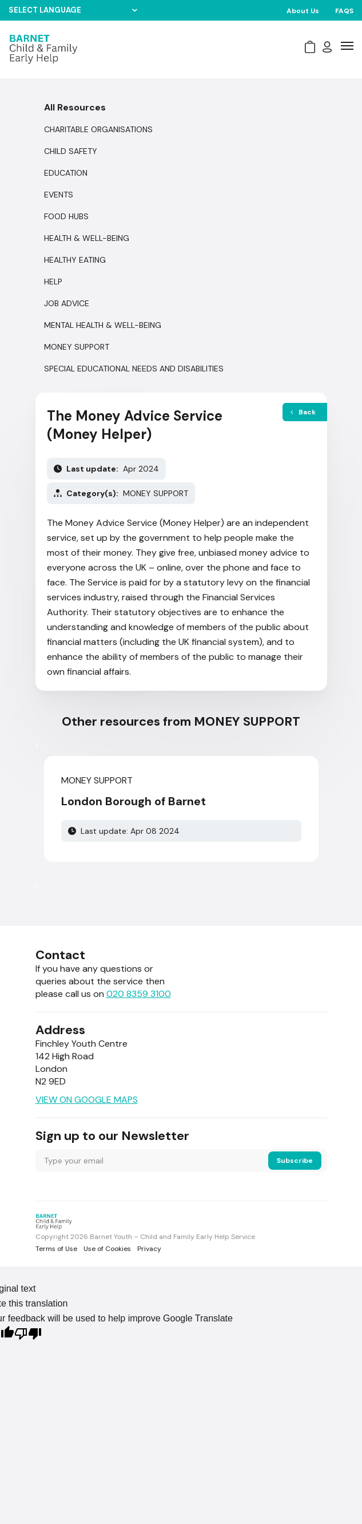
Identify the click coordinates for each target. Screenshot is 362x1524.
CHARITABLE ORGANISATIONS (98, 129)
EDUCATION (65, 173)
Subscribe (295, 1160)
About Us (303, 10)
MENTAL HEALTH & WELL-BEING (102, 325)
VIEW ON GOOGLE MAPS (86, 1100)
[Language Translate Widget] (73, 10)
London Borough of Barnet (133, 801)
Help (53, 281)
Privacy (149, 1248)
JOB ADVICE (66, 303)
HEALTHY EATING (75, 260)
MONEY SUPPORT (76, 347)
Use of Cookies (107, 1248)
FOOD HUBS (66, 216)
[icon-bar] (347, 46)
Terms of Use (56, 1248)
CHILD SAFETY (70, 151)
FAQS (344, 10)
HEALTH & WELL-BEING (86, 238)
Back (303, 412)
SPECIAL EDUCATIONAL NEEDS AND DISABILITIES (134, 368)
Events (58, 194)
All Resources (75, 107)
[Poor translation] (28, 1335)
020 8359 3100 (138, 994)
